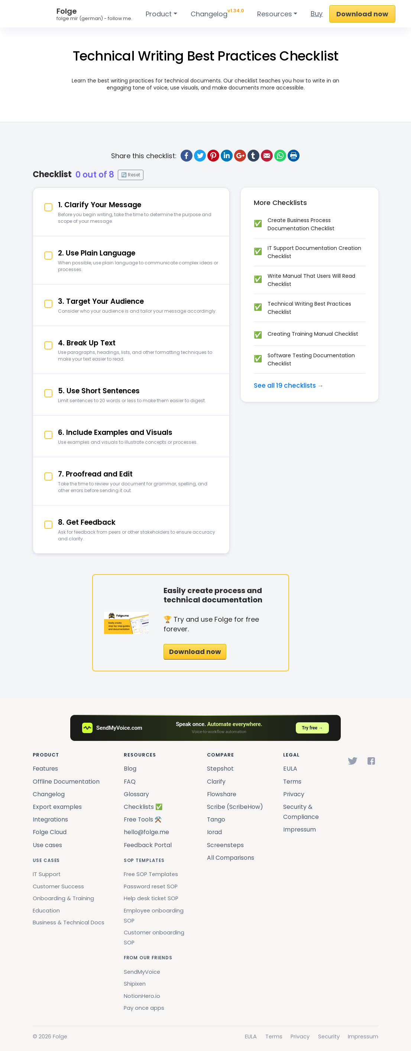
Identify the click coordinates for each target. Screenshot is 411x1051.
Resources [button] (274, 14)
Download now (362, 14)
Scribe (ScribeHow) (235, 807)
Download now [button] (195, 651)
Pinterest (213, 156)
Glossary (136, 794)
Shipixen (135, 983)
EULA (290, 768)
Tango (216, 819)
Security (329, 1036)
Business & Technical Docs (68, 922)
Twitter (200, 156)
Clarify (216, 781)
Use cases (47, 845)
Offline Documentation (66, 781)
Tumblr (253, 156)
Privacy (293, 794)
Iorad (214, 832)
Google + (240, 156)
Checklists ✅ (143, 807)
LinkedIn (227, 156)
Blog (130, 768)
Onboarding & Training (63, 898)
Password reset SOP (151, 886)
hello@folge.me (146, 832)
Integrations (50, 819)
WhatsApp (280, 156)
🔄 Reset (130, 175)
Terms (292, 781)
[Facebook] (371, 761)
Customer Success (58, 886)
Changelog (217, 12)
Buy (317, 13)
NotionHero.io (142, 996)
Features (45, 768)
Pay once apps (144, 1008)
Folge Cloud (50, 832)
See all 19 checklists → (289, 385)
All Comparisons (230, 857)
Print (294, 156)
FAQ (130, 781)
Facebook (186, 156)
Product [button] (159, 14)
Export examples (57, 807)
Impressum (299, 829)
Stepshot (220, 768)
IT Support (47, 874)
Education (46, 910)
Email (267, 156)
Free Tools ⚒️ (143, 819)
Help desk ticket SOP (151, 898)
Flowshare (221, 794)
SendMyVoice (142, 972)
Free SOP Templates (151, 874)
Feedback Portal (148, 845)
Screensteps (225, 845)
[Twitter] (352, 761)
